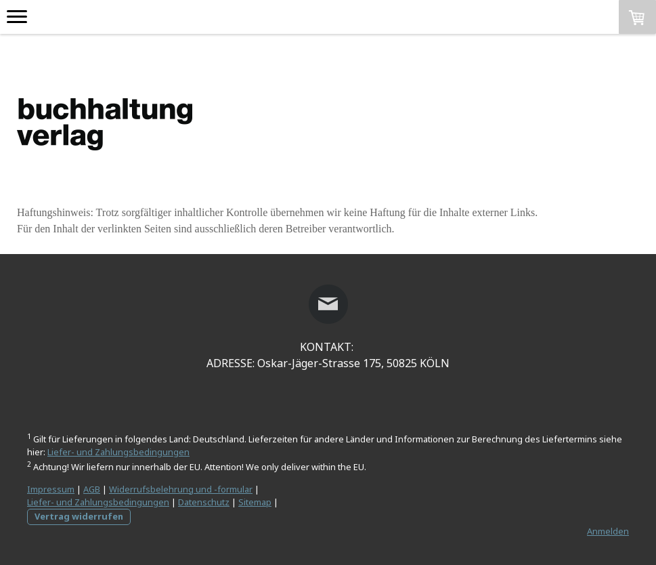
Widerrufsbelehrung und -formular (181, 489)
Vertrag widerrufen (79, 516)
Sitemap (254, 502)
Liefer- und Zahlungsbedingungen (118, 452)
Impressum (50, 489)
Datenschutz (203, 502)
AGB (91, 489)
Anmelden (608, 531)
